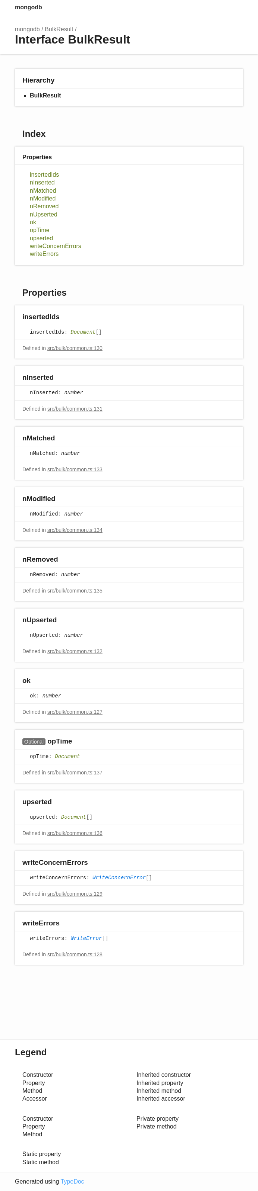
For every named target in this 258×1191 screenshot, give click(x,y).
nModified (43, 198)
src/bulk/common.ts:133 (75, 469)
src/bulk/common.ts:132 (75, 651)
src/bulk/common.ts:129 (75, 894)
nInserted (42, 182)
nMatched (43, 190)
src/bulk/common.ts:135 (75, 591)
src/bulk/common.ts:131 (75, 409)
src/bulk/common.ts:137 (75, 773)
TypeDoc (72, 1181)
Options (219, 7)
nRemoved (44, 206)
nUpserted (43, 214)
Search (204, 7)
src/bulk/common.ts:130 (75, 348)
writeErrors (44, 254)
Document (82, 333)
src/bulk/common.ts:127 (75, 712)
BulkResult (59, 29)
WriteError (86, 939)
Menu (235, 7)
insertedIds (44, 174)
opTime (40, 230)
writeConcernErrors (55, 246)
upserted (41, 238)
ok (33, 222)
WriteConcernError (119, 878)
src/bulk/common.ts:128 (75, 954)
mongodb (28, 7)
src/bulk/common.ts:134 (75, 530)
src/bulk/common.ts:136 (75, 833)
